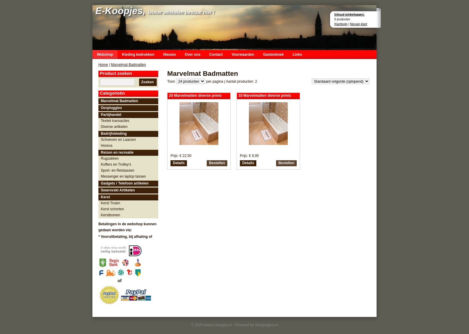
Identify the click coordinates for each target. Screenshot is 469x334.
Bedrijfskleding (114, 134)
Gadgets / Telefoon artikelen (125, 183)
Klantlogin (341, 24)
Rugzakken (110, 158)
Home (103, 65)
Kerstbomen (110, 215)
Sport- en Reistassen (117, 170)
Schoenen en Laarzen (118, 139)
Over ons (192, 54)
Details (179, 163)
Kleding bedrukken (138, 54)
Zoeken (147, 82)
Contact (216, 54)
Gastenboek (273, 54)
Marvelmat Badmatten (128, 65)
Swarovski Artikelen (118, 190)
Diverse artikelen (114, 127)
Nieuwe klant (358, 24)
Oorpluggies (111, 108)
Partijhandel (111, 115)
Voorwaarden (243, 54)
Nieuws (169, 54)
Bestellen (217, 163)
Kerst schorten (112, 209)
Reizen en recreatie (117, 152)
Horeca (106, 145)
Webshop (105, 54)
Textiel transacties (115, 121)
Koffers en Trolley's (116, 164)
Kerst (105, 197)
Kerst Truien (110, 203)
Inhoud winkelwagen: (349, 14)
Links (297, 54)
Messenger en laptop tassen (123, 176)
